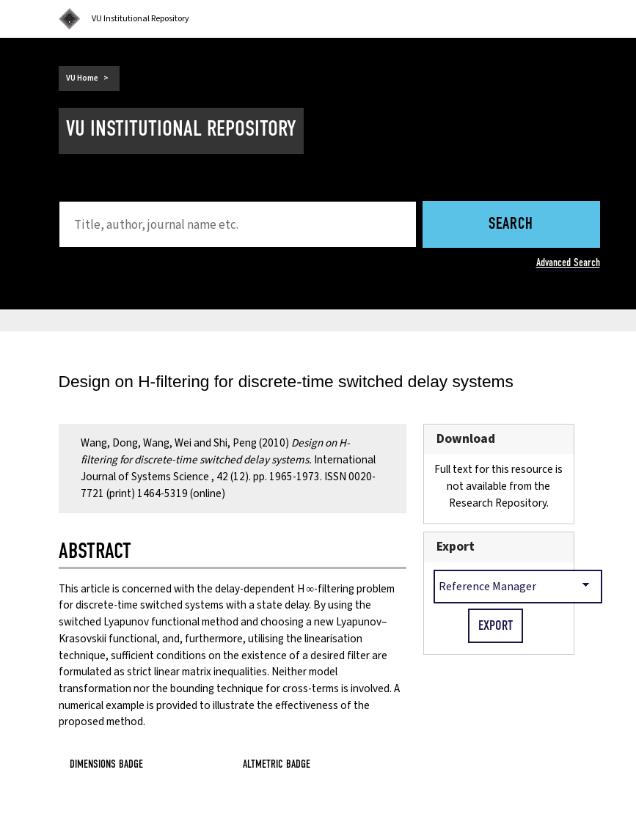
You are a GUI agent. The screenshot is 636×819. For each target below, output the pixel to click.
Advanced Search (568, 262)
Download (465, 439)
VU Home (82, 78)
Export (455, 546)
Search (511, 224)
